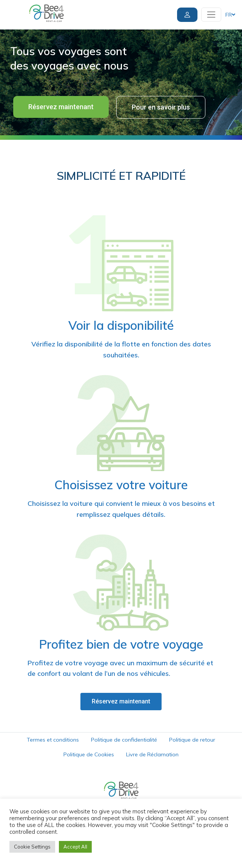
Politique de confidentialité (124, 739)
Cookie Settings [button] (32, 847)
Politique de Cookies (88, 754)
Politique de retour (192, 739)
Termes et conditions (53, 739)
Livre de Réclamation (152, 754)
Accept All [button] (75, 847)
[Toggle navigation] (211, 15)
